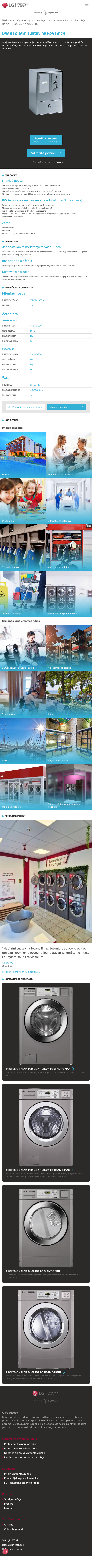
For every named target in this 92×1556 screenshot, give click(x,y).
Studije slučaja (12, 1499)
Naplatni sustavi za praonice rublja (67, 20)
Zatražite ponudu (13, 1519)
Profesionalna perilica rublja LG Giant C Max (38, 1069)
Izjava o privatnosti (13, 1544)
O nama (8, 1524)
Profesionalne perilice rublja (20, 1444)
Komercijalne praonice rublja (21, 1478)
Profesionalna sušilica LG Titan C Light (33, 1372)
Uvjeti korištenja (12, 1549)
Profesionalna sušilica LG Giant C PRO (33, 1271)
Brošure (8, 1503)
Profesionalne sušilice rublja (20, 1448)
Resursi (7, 1494)
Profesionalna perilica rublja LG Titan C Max (38, 1170)
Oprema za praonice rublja (31, 20)
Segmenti (8, 1468)
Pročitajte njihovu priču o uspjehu (20, 971)
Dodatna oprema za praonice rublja (24, 1453)
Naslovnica (8, 20)
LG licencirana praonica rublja (21, 1482)
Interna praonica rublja (17, 1473)
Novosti (9, 1508)
